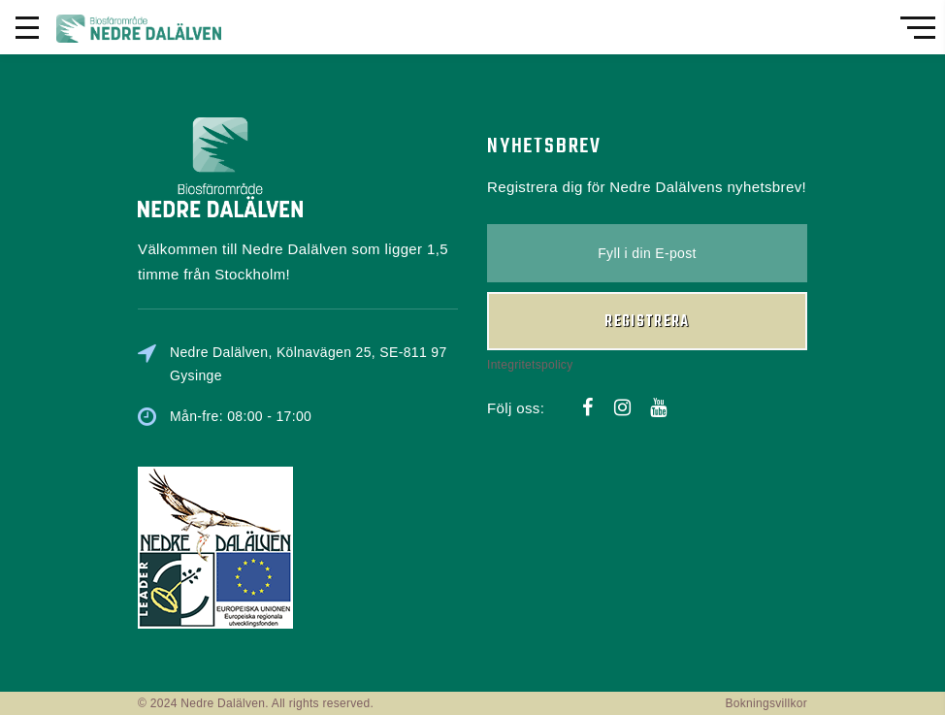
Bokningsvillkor (766, 703)
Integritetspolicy (529, 365)
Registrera (647, 322)
